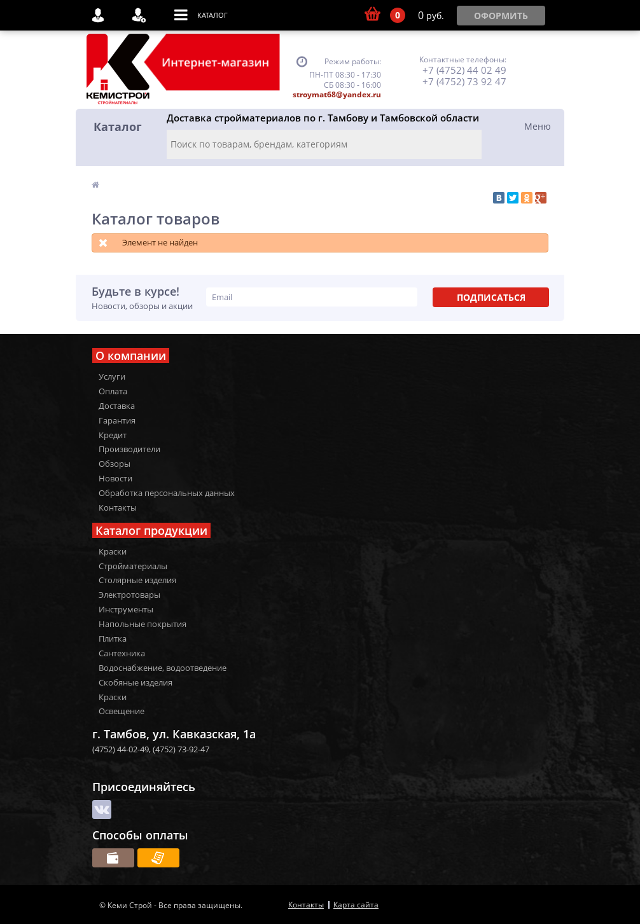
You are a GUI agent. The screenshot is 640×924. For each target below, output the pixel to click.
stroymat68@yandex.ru (337, 94)
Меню (537, 126)
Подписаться (491, 297)
